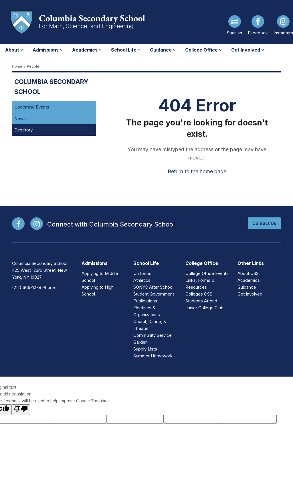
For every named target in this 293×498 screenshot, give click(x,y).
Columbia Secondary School (51, 86)
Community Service (152, 335)
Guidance (246, 287)
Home (17, 66)
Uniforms (142, 273)
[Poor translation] (21, 409)
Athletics (142, 280)
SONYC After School (153, 287)
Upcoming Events (31, 107)
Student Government (153, 294)
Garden (140, 342)
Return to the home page (197, 171)
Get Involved (249, 294)
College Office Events (207, 273)
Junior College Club (204, 307)
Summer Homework (153, 356)
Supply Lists (145, 349)
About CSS (248, 273)
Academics (248, 280)
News (20, 118)
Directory (23, 130)
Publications (145, 301)
